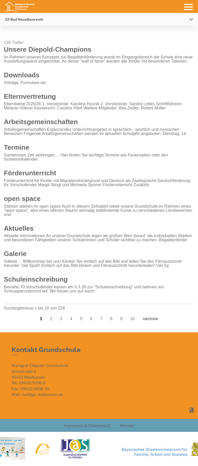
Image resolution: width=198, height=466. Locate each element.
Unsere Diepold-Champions (48, 49)
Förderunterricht (30, 173)
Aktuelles (19, 228)
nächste (150, 319)
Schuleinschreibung (36, 279)
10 (132, 319)
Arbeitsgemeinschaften (41, 121)
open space (22, 198)
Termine (16, 147)
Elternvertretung (30, 96)
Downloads (21, 75)
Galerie (15, 253)
